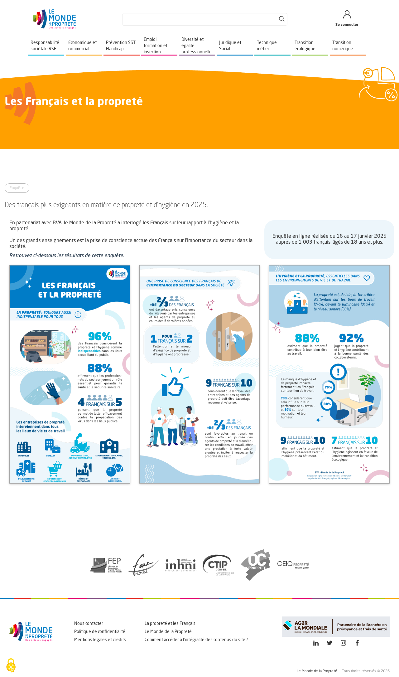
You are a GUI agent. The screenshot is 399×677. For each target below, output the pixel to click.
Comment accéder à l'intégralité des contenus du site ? (196, 640)
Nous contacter (88, 623)
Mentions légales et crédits (100, 640)
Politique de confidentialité (99, 632)
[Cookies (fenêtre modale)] (11, 666)
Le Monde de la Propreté (168, 632)
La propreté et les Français (170, 623)
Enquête (17, 188)
